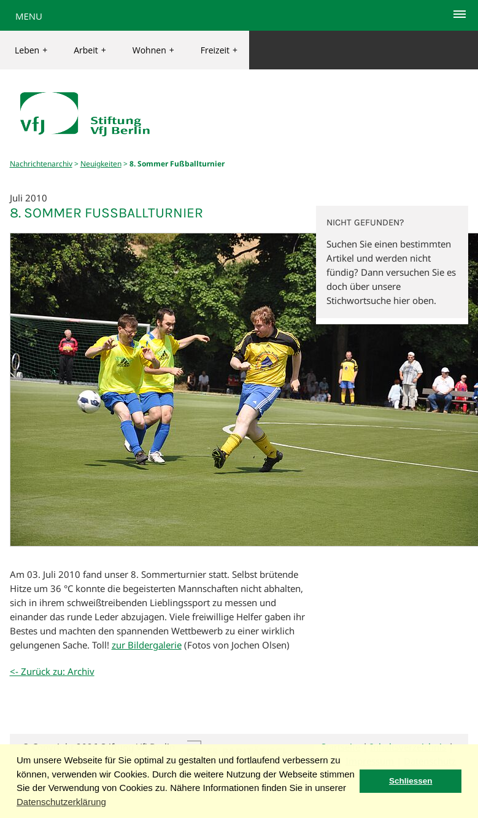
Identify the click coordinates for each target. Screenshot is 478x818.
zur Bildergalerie (147, 645)
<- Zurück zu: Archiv (52, 671)
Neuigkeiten (100, 163)
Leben (31, 50)
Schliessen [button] (411, 780)
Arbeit (90, 50)
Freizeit (219, 50)
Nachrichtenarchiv (41, 163)
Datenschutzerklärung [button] (61, 802)
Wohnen (153, 50)
